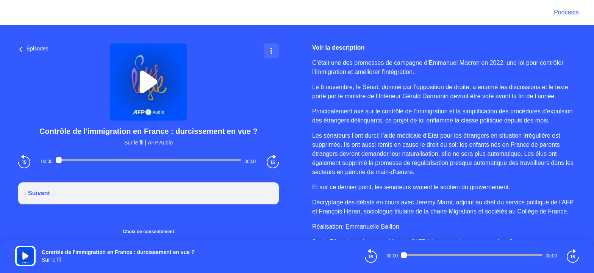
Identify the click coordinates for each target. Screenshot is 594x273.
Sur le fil (134, 143)
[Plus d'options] (271, 50)
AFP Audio (160, 143)
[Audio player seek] (148, 160)
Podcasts (566, 12)
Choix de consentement (148, 231)
